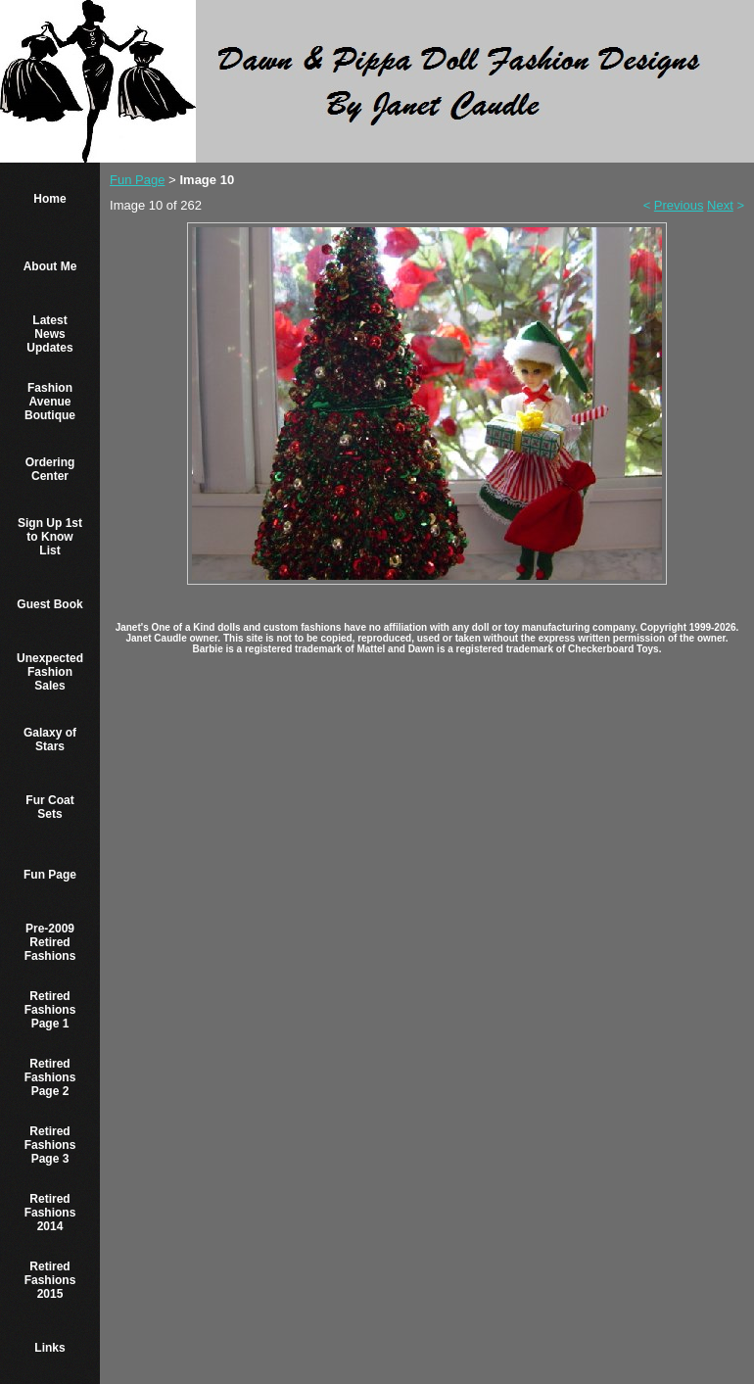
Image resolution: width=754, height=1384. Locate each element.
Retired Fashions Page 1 (50, 1009)
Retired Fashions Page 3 (50, 1145)
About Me (50, 266)
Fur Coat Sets (49, 807)
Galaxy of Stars (50, 739)
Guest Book (49, 604)
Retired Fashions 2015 (50, 1280)
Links (49, 1348)
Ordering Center (50, 469)
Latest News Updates (49, 334)
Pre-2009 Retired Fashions (50, 942)
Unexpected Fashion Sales (50, 671)
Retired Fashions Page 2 (50, 1077)
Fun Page (50, 875)
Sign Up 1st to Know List (50, 536)
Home (49, 199)
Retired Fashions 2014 (50, 1212)
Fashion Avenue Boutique (49, 401)
